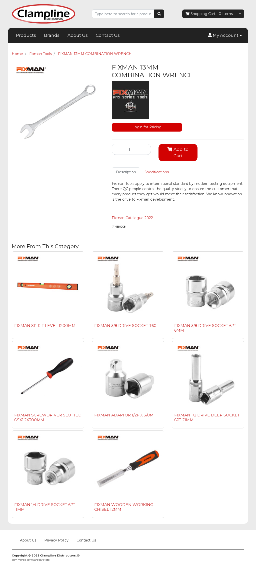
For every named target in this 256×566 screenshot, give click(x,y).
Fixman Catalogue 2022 (132, 218)
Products (26, 35)
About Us (78, 35)
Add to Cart (177, 152)
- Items (209, 14)
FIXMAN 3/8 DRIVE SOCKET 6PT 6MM (205, 328)
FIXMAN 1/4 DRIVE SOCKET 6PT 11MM (44, 507)
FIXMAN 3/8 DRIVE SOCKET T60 (125, 325)
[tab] (126, 172)
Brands (52, 35)
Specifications (156, 172)
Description (126, 172)
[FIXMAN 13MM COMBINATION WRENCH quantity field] (131, 149)
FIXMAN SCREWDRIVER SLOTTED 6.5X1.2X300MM (48, 417)
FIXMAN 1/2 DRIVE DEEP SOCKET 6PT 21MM (207, 417)
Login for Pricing (147, 127)
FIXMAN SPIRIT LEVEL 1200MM (45, 325)
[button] (225, 35)
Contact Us (108, 35)
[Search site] (159, 14)
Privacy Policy (56, 540)
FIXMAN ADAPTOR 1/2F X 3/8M (124, 415)
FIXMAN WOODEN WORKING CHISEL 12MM (123, 507)
